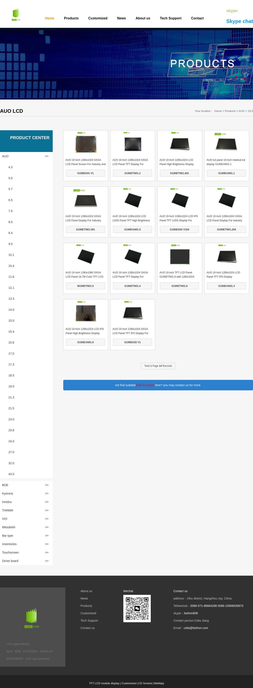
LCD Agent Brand (17, 644)
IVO (25, 519)
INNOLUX (46, 651)
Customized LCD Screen (137, 683)
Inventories (25, 544)
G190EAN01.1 (226, 173)
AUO (242, 111)
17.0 (11, 353)
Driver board (25, 561)
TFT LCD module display (104, 683)
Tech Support (171, 18)
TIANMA (25, 510)
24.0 (11, 441)
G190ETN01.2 (132, 173)
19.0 (250, 111)
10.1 (11, 255)
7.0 (10, 211)
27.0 (11, 452)
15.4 (11, 331)
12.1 (11, 287)
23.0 (11, 419)
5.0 (10, 178)
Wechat (128, 591)
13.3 (11, 298)
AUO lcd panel (145, 385)
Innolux (25, 502)
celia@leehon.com (196, 628)
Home (49, 18)
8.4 (10, 233)
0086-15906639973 (230, 605)
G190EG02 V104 (179, 229)
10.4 (11, 265)
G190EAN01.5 (132, 229)
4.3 (10, 167)
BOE (25, 485)
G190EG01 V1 (85, 173)
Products (71, 18)
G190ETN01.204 (226, 229)
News (121, 18)
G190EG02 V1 (132, 342)
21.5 (11, 408)
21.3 (11, 397)
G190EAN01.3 (226, 286)
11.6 (11, 276)
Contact (197, 18)
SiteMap (158, 683)
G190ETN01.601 (179, 173)
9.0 (10, 244)
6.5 (10, 200)
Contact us (88, 628)
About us (143, 18)
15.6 (11, 342)
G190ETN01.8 (179, 286)
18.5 (11, 375)
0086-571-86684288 (203, 605)
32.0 (11, 463)
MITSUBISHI (14, 658)
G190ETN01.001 (85, 229)
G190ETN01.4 (132, 286)
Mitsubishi (25, 527)
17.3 (11, 364)
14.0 (11, 309)
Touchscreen (25, 552)
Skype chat (239, 21)
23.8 (11, 430)
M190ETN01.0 (85, 286)
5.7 (10, 189)
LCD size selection (37, 658)
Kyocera (25, 493)
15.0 (11, 320)
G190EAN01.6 (85, 342)
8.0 (10, 222)
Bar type (25, 535)
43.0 (11, 474)
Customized (98, 18)
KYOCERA (30, 651)
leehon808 (191, 613)
